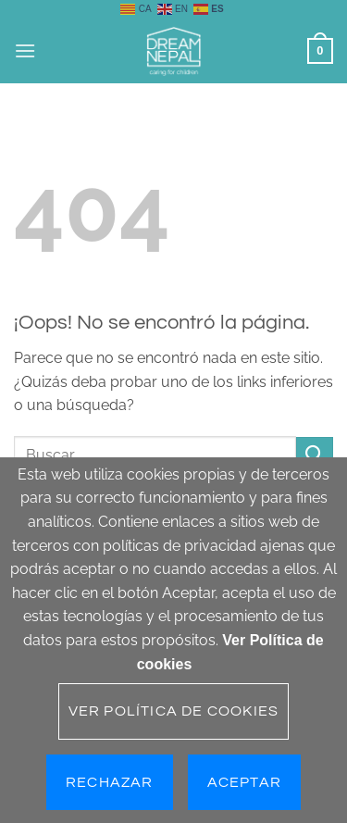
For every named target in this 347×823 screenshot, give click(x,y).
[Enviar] (314, 455)
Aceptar (244, 782)
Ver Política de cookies (173, 711)
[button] (25, 50)
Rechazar (110, 782)
